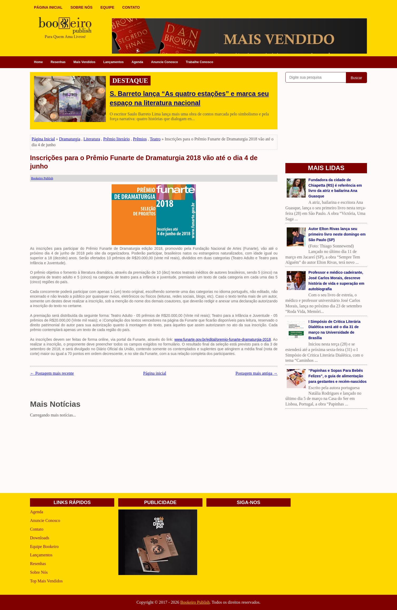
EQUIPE (107, 7)
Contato (36, 529)
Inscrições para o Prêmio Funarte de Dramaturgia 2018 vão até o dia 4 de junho (143, 162)
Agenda (137, 62)
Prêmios (140, 139)
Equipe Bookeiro (44, 546)
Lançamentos (113, 62)
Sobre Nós (39, 572)
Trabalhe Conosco (199, 62)
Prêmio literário (116, 139)
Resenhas (58, 62)
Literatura (91, 139)
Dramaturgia (69, 139)
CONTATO (131, 7)
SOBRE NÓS (81, 7)
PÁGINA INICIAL (48, 7)
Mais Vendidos (84, 62)
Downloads (39, 538)
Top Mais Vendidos (46, 581)
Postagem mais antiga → (256, 373)
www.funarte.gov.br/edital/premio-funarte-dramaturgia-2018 (222, 339)
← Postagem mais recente (52, 373)
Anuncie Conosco (164, 62)
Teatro (155, 139)
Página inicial (154, 373)
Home (38, 62)
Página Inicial (43, 139)
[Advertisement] (153, 456)
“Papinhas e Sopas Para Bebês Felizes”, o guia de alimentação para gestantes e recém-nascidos (338, 376)
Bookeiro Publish (195, 602)
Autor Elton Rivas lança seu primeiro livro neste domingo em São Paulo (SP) (337, 234)
